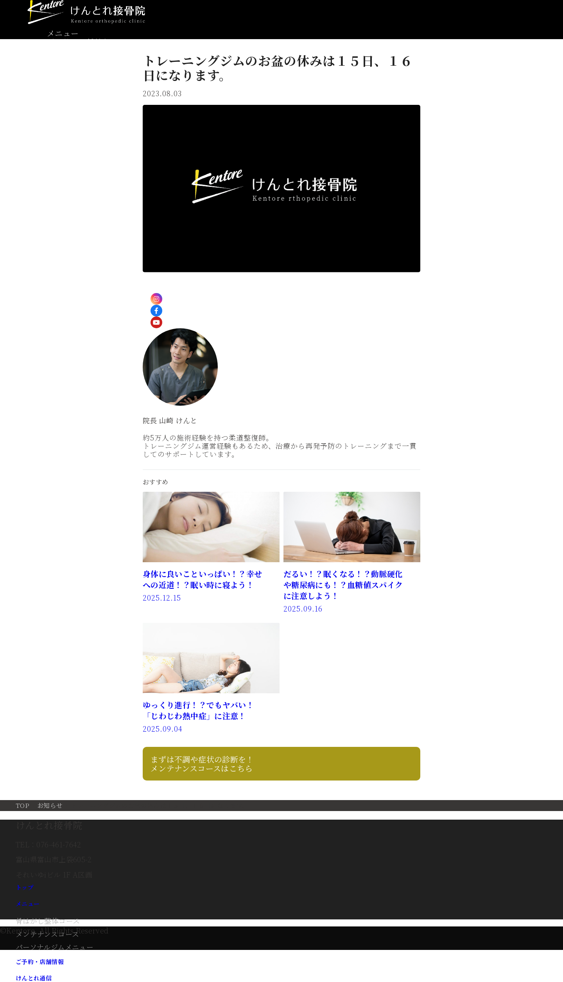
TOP (22, 805)
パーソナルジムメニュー (54, 947)
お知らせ (50, 805)
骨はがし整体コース (48, 920)
